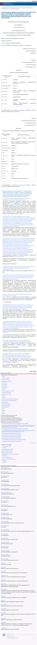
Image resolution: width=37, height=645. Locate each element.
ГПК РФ (3, 389)
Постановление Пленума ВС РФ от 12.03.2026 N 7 (11, 433)
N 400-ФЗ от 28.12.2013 (5, 467)
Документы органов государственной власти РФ (11, 420)
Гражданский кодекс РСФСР (7, 449)
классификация (21, 110)
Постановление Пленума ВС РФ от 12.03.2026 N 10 (12, 434)
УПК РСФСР (4, 462)
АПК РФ (3, 376)
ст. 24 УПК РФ (3, 612)
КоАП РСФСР (4, 455)
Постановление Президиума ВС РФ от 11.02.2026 (11, 441)
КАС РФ (3, 395)
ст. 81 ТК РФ (3, 579)
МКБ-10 (6, 77)
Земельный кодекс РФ (6, 394)
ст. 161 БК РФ (3, 596)
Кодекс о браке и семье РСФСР (8, 458)
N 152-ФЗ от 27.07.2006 (5, 542)
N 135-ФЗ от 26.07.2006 (5, 517)
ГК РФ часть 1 (4, 382)
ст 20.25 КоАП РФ (4, 575)
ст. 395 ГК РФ (3, 571)
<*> (9, 77)
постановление (6, 233)
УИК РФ (3, 410)
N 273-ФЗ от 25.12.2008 (5, 496)
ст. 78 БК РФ (3, 583)
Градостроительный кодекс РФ (8, 390)
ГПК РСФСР (4, 447)
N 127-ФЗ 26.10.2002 (4, 538)
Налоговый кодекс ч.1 (6, 403)
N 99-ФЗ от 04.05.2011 (5, 521)
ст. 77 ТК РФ (3, 600)
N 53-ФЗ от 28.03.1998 (5, 554)
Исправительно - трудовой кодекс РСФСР (10, 454)
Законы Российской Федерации (8, 416)
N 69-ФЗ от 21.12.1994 (4, 471)
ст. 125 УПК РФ (3, 608)
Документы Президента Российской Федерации (11, 418)
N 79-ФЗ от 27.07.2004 (5, 484)
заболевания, (20, 313)
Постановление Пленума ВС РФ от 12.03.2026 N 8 (11, 436)
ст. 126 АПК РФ (3, 618)
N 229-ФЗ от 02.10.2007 (5, 550)
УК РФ (3, 411)
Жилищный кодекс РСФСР (7, 450)
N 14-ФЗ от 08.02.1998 (5, 525)
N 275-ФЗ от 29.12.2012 (5, 488)
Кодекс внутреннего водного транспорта (10, 398)
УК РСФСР (4, 460)
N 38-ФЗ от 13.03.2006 (5, 500)
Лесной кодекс (5, 402)
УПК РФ (3, 413)
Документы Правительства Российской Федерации (12, 419)
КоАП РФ (4, 397)
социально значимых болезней (17, 345)
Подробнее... (33, 442)
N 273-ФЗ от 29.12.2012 (5, 480)
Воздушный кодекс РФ (6, 381)
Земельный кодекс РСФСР (7, 452)
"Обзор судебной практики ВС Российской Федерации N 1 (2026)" (15, 423)
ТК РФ (3, 408)
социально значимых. (19, 256)
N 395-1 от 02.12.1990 (4, 558)
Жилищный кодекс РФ (6, 392)
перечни (17, 205)
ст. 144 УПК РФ (3, 604)
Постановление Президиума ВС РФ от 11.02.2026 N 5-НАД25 (14, 439)
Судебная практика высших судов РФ (9, 415)
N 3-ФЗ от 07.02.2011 (4, 509)
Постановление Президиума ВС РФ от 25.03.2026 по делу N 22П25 (15, 428)
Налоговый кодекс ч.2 (6, 405)
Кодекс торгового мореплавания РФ (9, 400)
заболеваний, (6, 360)
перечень (3, 43)
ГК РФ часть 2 (4, 384)
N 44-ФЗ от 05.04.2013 (5, 546)
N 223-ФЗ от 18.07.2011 (5, 529)
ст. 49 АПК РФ (3, 622)
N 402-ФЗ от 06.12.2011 (5, 513)
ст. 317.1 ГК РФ (3, 567)
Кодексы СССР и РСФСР (6, 444)
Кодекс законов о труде (6, 457)
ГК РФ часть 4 (4, 387)
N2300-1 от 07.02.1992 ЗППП (6, 492)
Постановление (8, 297)
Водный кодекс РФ (6, 379)
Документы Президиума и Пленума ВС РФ (10, 422)
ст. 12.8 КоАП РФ (4, 589)
